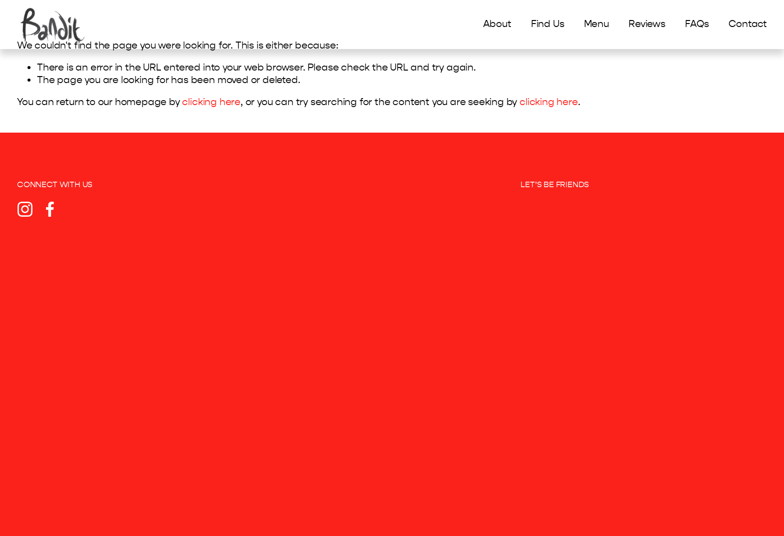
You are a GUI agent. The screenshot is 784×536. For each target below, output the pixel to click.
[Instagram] (25, 209)
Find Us (547, 25)
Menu (596, 25)
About (497, 25)
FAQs (697, 25)
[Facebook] (50, 209)
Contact (747, 25)
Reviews (647, 25)
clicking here (211, 102)
